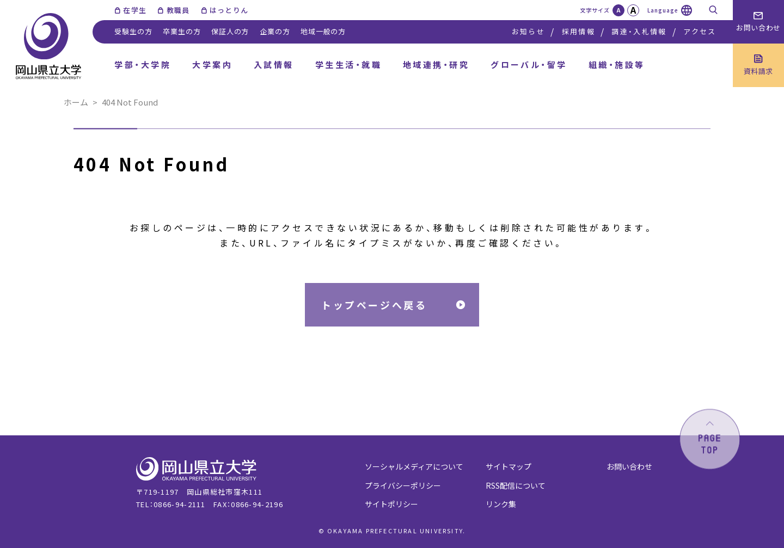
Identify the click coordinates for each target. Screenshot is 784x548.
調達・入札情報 (638, 31)
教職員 (178, 10)
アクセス (699, 31)
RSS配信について (516, 485)
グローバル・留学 (529, 64)
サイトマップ (508, 466)
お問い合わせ (629, 466)
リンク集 (501, 503)
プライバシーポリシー (403, 485)
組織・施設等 (617, 64)
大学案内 (212, 64)
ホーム (76, 102)
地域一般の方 (323, 31)
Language (662, 10)
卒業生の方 (181, 31)
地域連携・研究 (436, 64)
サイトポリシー (391, 503)
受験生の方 (133, 31)
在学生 (134, 10)
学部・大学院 (142, 64)
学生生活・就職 (348, 64)
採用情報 (578, 31)
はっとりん (229, 10)
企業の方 (275, 31)
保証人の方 (230, 31)
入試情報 (274, 64)
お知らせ (528, 31)
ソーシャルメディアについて (414, 466)
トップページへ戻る (374, 305)
